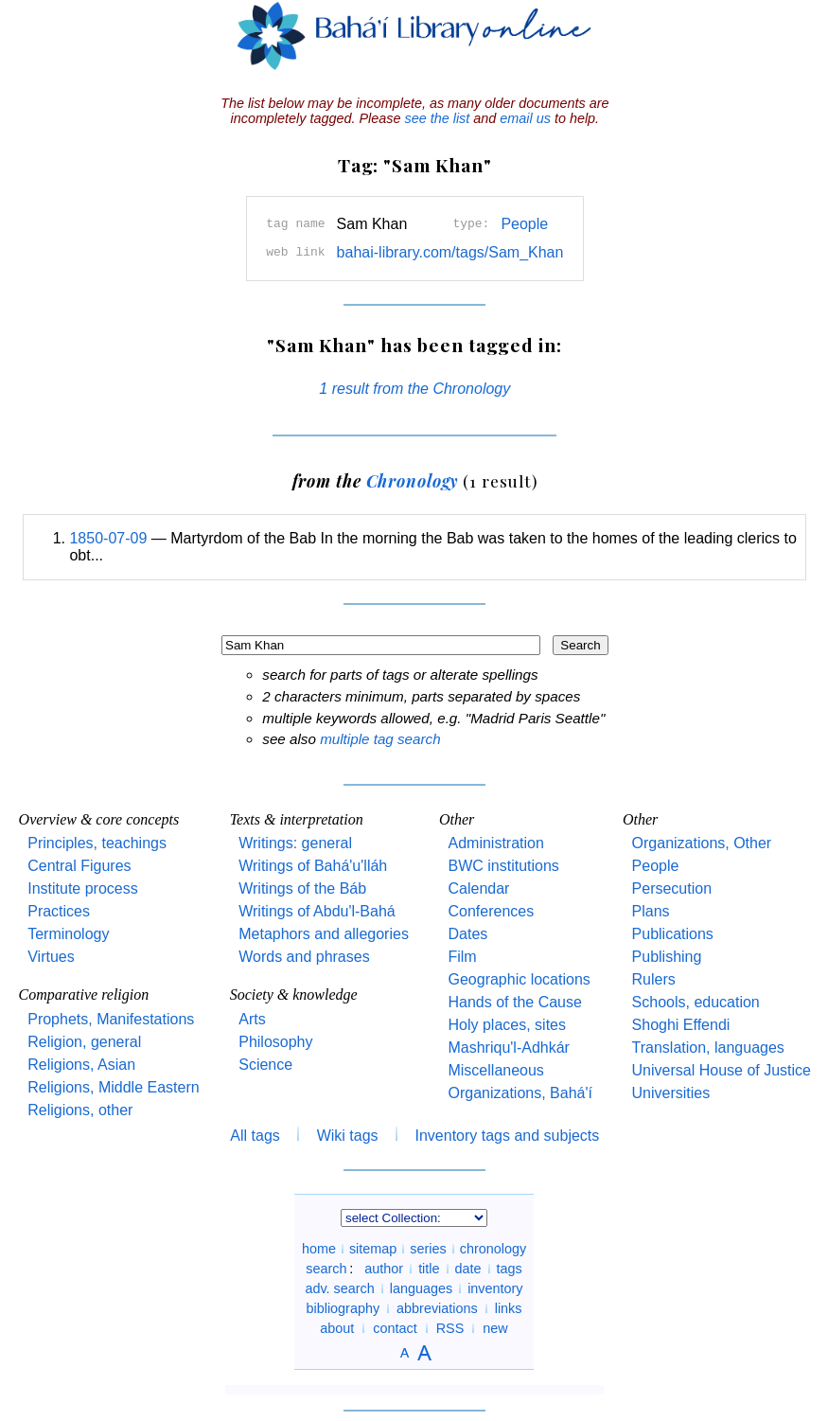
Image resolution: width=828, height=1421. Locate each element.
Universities (671, 1093)
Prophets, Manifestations (110, 1019)
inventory (494, 1288)
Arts (251, 1019)
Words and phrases (303, 957)
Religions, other (79, 1110)
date (468, 1268)
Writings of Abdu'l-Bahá (317, 911)
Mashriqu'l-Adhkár (508, 1047)
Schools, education (696, 1002)
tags (509, 1268)
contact (394, 1328)
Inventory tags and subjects (507, 1136)
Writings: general (295, 843)
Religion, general (84, 1042)
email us (525, 118)
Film (462, 957)
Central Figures (79, 866)
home (319, 1248)
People (524, 224)
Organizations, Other (702, 843)
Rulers (654, 979)
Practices (58, 911)
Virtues (51, 957)
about (337, 1328)
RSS (450, 1328)
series (428, 1248)
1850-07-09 (108, 538)
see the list (436, 118)
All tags (254, 1136)
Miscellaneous (495, 1070)
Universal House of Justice (721, 1070)
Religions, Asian (81, 1065)
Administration (495, 843)
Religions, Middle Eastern (113, 1087)
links (508, 1308)
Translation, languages (708, 1047)
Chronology (412, 480)
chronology (493, 1248)
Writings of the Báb (302, 888)
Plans (651, 911)
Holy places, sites (507, 1025)
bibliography (342, 1308)
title (428, 1268)
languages (421, 1288)
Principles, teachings (97, 843)
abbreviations (437, 1308)
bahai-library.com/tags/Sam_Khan (450, 252)
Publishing (667, 957)
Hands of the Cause (514, 1002)
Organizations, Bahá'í (519, 1093)
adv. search (339, 1288)
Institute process (82, 888)
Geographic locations (519, 979)
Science (265, 1065)
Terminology (68, 934)
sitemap (372, 1248)
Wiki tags (348, 1136)
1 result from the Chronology (414, 389)
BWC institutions (503, 866)
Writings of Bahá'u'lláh (312, 866)
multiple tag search (380, 739)
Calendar (478, 888)
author (383, 1268)
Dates (467, 934)
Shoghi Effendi (681, 1025)
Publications (672, 934)
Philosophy (275, 1042)
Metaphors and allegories (323, 934)
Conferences (491, 911)
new (495, 1328)
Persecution (672, 888)
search (326, 1268)
